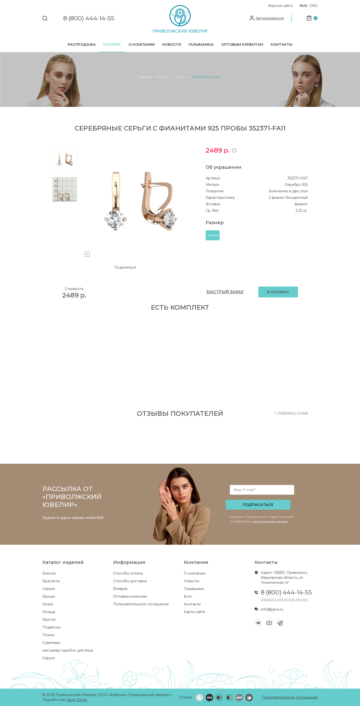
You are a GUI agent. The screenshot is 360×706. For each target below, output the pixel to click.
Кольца (48, 612)
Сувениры (51, 642)
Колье (47, 604)
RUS (303, 5)
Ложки (48, 635)
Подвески (51, 627)
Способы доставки (130, 581)
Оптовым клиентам (242, 44)
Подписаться (258, 504)
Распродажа (82, 44)
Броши (48, 596)
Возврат (120, 588)
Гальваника (201, 44)
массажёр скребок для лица (67, 650)
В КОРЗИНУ (278, 292)
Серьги (48, 588)
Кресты (49, 619)
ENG (314, 5)
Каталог (112, 44)
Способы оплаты (128, 573)
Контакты (281, 44)
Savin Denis (77, 700)
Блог (188, 596)
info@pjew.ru (272, 609)
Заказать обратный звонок (284, 599)
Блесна (49, 573)
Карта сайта (194, 612)
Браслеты (51, 581)
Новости (171, 44)
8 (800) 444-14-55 (88, 18)
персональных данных (270, 521)
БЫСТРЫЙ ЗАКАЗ (224, 292)
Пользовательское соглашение (141, 604)
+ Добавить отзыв (291, 413)
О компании (142, 44)
